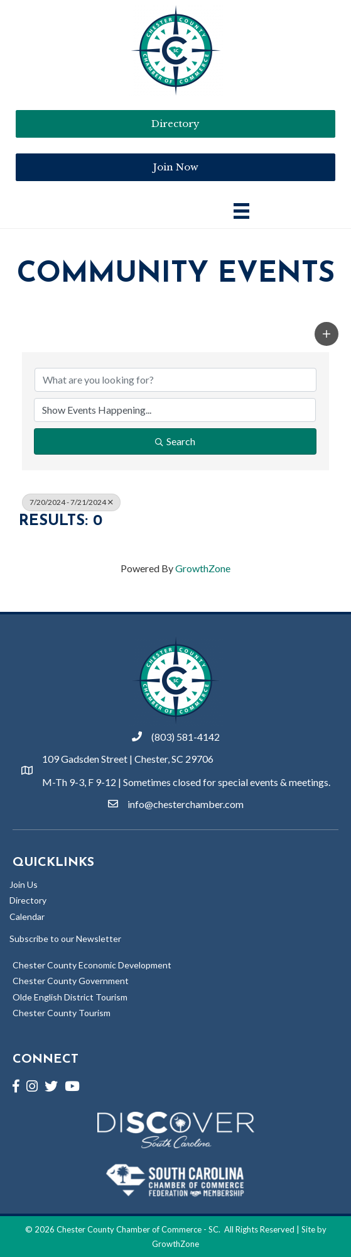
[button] (326, 334)
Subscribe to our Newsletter (65, 938)
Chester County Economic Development (92, 965)
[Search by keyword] (175, 380)
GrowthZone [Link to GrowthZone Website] (175, 1244)
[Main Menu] (241, 211)
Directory (27, 900)
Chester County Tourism (62, 1012)
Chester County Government (71, 980)
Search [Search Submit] (175, 441)
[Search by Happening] (175, 410)
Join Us (23, 884)
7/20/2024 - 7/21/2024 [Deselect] (71, 502)
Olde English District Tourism (70, 997)
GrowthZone (202, 568)
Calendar (27, 916)
